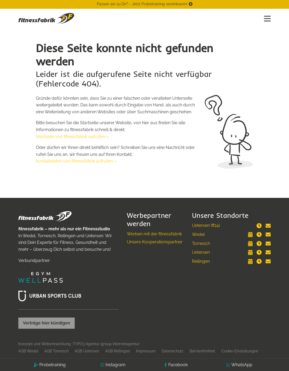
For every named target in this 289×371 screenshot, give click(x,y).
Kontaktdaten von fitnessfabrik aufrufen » (76, 161)
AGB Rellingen (117, 351)
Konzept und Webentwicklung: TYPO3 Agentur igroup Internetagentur (79, 344)
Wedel (198, 234)
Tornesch (201, 243)
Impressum (146, 351)
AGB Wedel (28, 351)
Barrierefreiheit (202, 351)
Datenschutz (172, 351)
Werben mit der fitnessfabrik (154, 233)
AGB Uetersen (87, 351)
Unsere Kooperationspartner (155, 241)
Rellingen (201, 261)
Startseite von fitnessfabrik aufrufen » (72, 136)
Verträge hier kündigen (46, 323)
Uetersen (201, 252)
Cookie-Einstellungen (239, 351)
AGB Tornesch (56, 351)
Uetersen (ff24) (206, 225)
